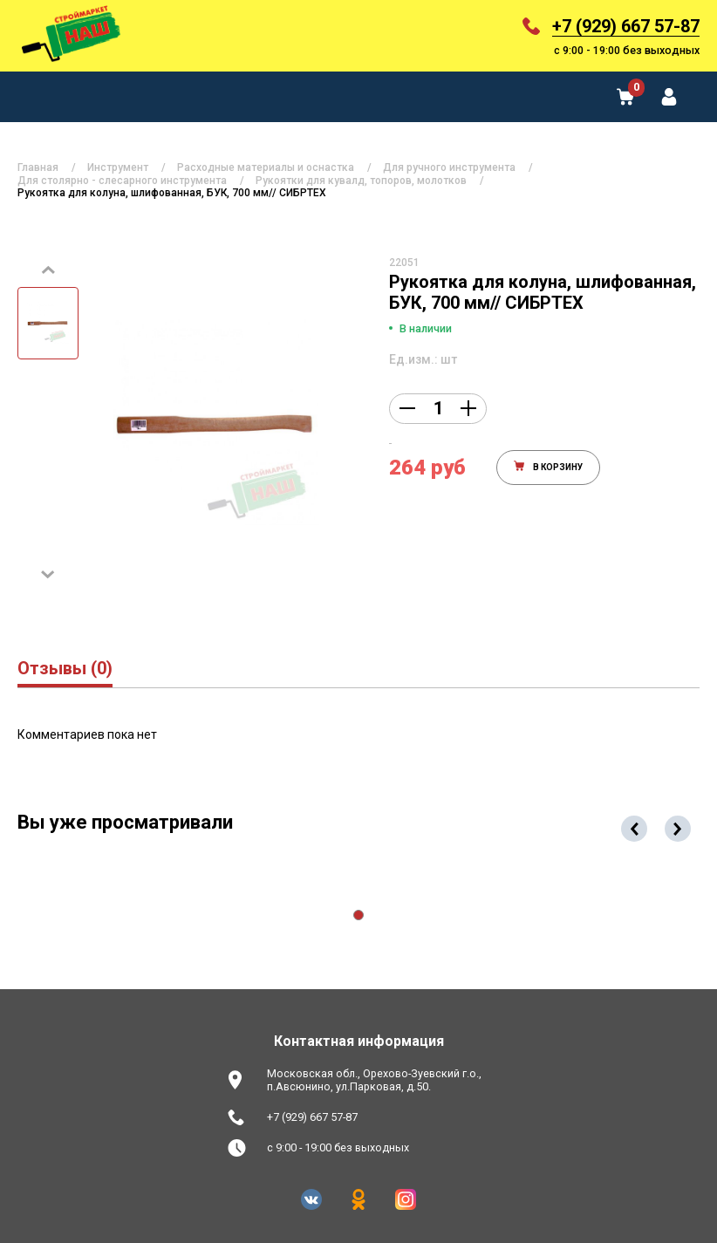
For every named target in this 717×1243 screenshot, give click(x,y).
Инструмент (117, 167)
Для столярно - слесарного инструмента (122, 180)
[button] (358, 915)
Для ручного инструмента (449, 167)
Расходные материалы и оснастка (265, 167)
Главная (37, 167)
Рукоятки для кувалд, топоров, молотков (361, 180)
